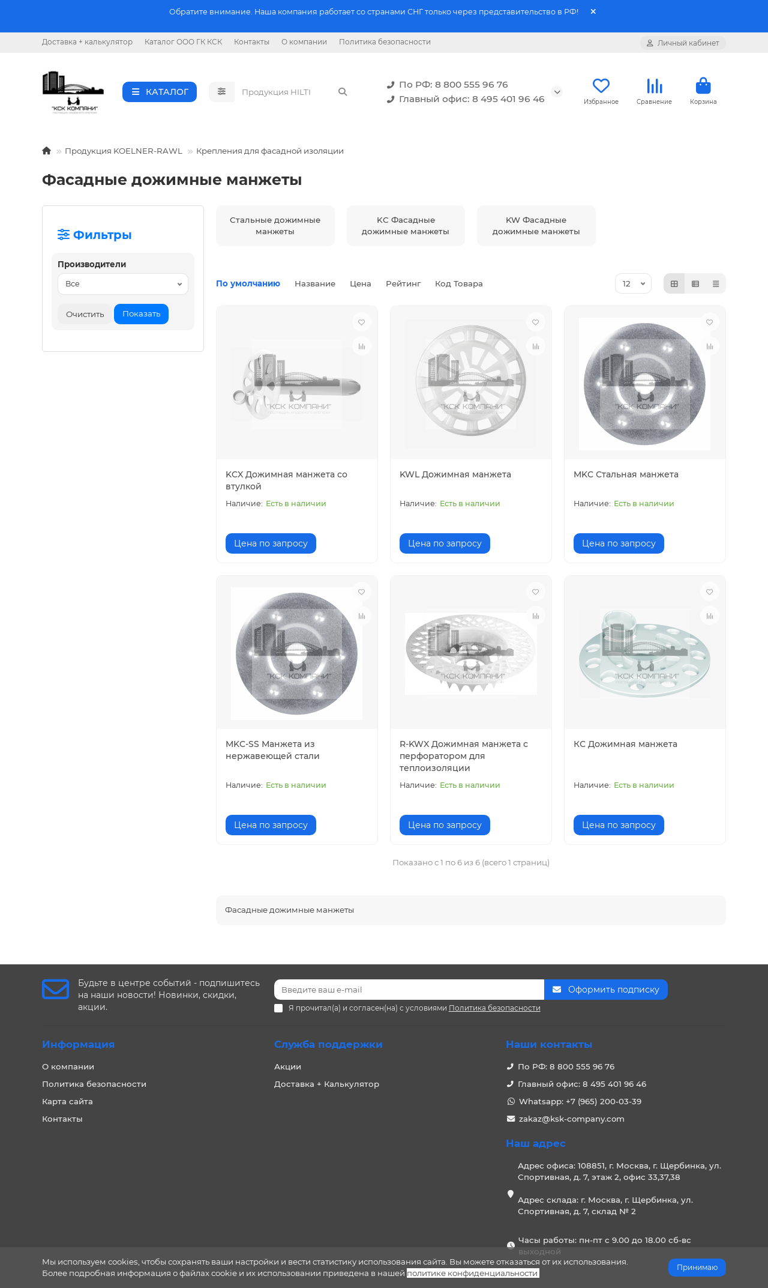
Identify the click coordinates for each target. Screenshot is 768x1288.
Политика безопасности (385, 41)
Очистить (85, 314)
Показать (141, 313)
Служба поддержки (328, 1044)
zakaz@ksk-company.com (572, 1118)
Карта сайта (67, 1101)
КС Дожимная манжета (625, 744)
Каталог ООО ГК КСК (183, 41)
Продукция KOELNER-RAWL (123, 151)
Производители (92, 264)
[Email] (409, 989)
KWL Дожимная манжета (455, 474)
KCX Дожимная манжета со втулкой (286, 480)
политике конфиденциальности (472, 1273)
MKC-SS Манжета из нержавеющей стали (273, 750)
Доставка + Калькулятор (326, 1084)
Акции (287, 1066)
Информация (78, 1044)
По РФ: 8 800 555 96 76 (445, 84)
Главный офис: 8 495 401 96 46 (463, 99)
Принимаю (697, 1267)
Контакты (251, 41)
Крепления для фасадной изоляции (270, 151)
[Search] (295, 92)
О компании (304, 41)
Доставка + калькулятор (87, 41)
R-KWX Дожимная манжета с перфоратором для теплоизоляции (464, 756)
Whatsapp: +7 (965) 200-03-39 (580, 1101)
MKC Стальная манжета (626, 474)
